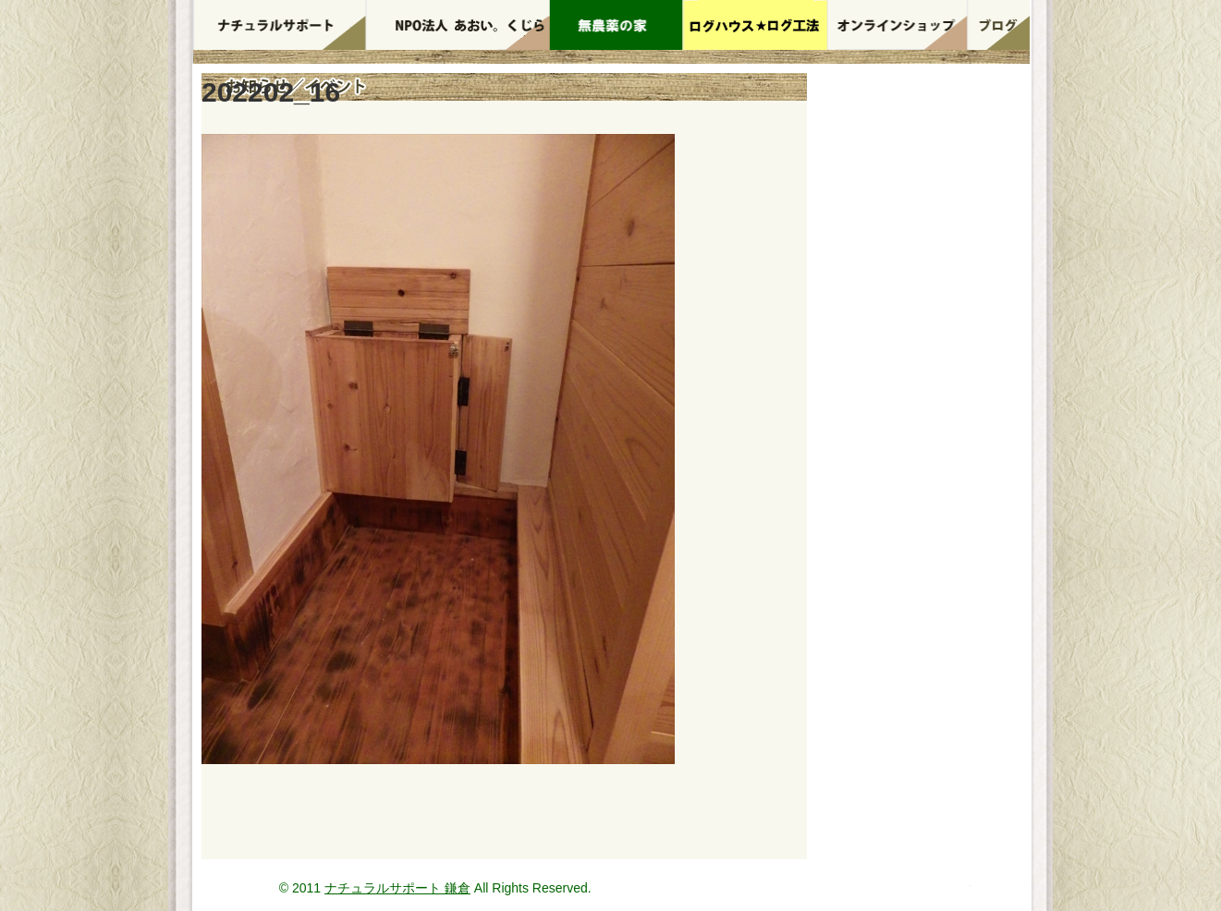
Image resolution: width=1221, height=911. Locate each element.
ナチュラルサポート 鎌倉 (397, 888)
